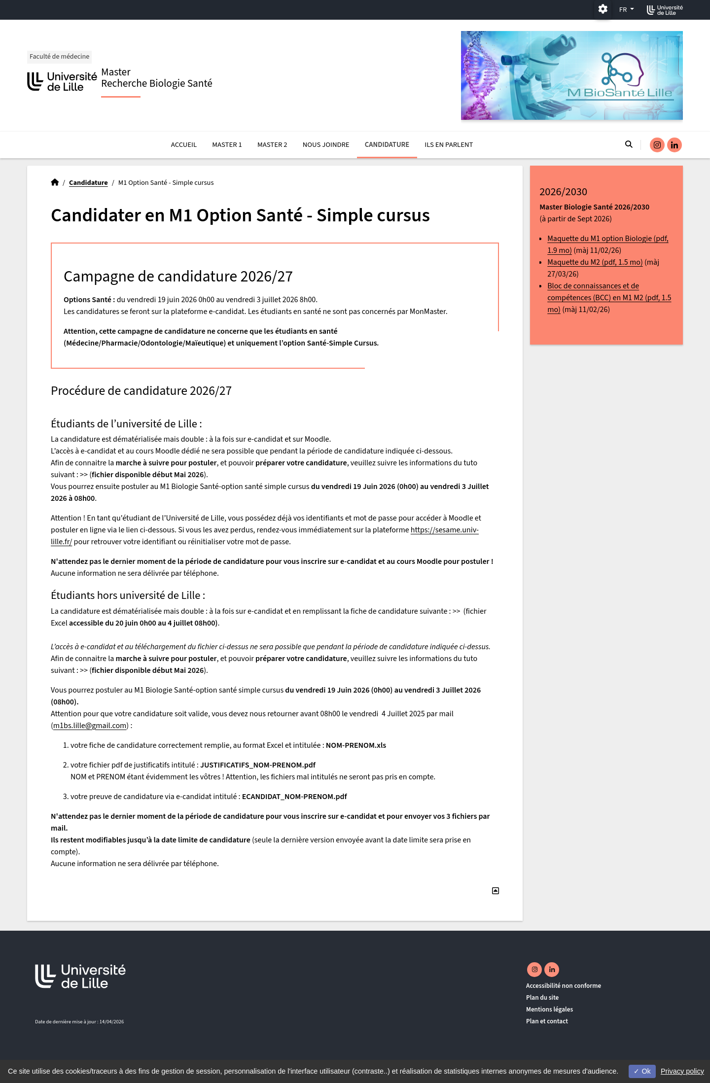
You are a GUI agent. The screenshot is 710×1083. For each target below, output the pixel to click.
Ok (642, 1071)
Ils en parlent (449, 145)
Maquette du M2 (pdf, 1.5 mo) (595, 262)
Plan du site (542, 997)
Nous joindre (326, 145)
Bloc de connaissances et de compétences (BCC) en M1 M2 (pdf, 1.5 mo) (609, 297)
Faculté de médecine (60, 57)
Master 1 (227, 145)
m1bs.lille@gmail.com (90, 725)
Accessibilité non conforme (563, 985)
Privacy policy (682, 1071)
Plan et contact (547, 1021)
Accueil (184, 145)
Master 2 (272, 145)
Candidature (387, 145)
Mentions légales (549, 1009)
